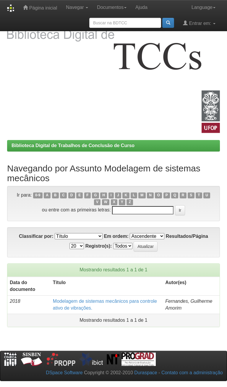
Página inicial (40, 7)
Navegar (77, 7)
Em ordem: (116, 236)
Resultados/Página (187, 236)
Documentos (112, 7)
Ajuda (141, 7)
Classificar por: (36, 236)
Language (203, 7)
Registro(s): (98, 246)
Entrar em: (199, 23)
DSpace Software (64, 372)
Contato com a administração (192, 372)
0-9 (37, 195)
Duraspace (145, 372)
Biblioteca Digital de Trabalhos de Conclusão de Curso (73, 145)
